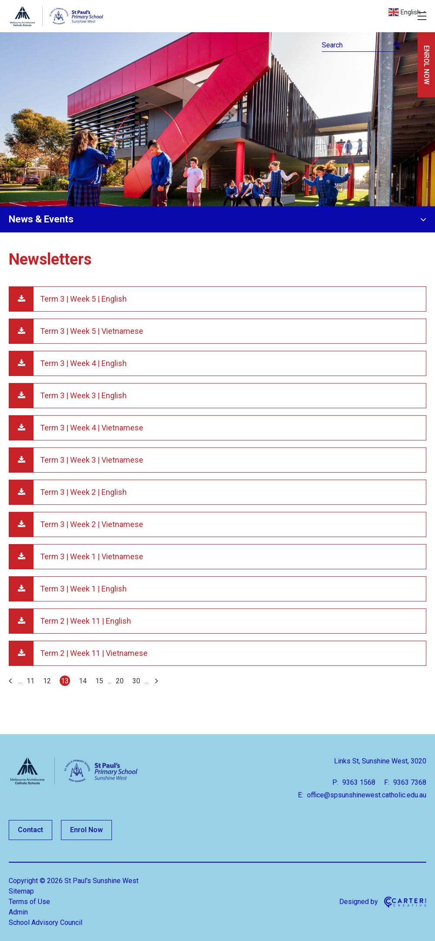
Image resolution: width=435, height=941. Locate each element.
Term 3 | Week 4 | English (83, 363)
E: (300, 795)
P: (335, 782)
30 (136, 681)
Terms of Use (29, 901)
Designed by (358, 901)
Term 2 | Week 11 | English (85, 620)
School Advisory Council (45, 922)
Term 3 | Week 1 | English (83, 588)
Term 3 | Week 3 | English (83, 395)
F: (386, 782)
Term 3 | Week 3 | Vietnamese (91, 459)
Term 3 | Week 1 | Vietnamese (91, 556)
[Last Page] (155, 681)
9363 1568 (358, 782)
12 (47, 681)
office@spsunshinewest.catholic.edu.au (365, 795)
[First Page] (11, 681)
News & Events (41, 219)
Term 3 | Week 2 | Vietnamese (91, 524)
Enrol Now (86, 830)
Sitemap (21, 891)
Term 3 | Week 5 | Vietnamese (91, 331)
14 (83, 681)
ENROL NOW (426, 64)
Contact (30, 830)
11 (30, 681)
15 (99, 681)
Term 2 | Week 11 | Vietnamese (94, 653)
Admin (18, 912)
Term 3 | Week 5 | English (83, 298)
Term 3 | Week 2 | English (83, 492)
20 (120, 681)
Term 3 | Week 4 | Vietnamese (91, 427)
